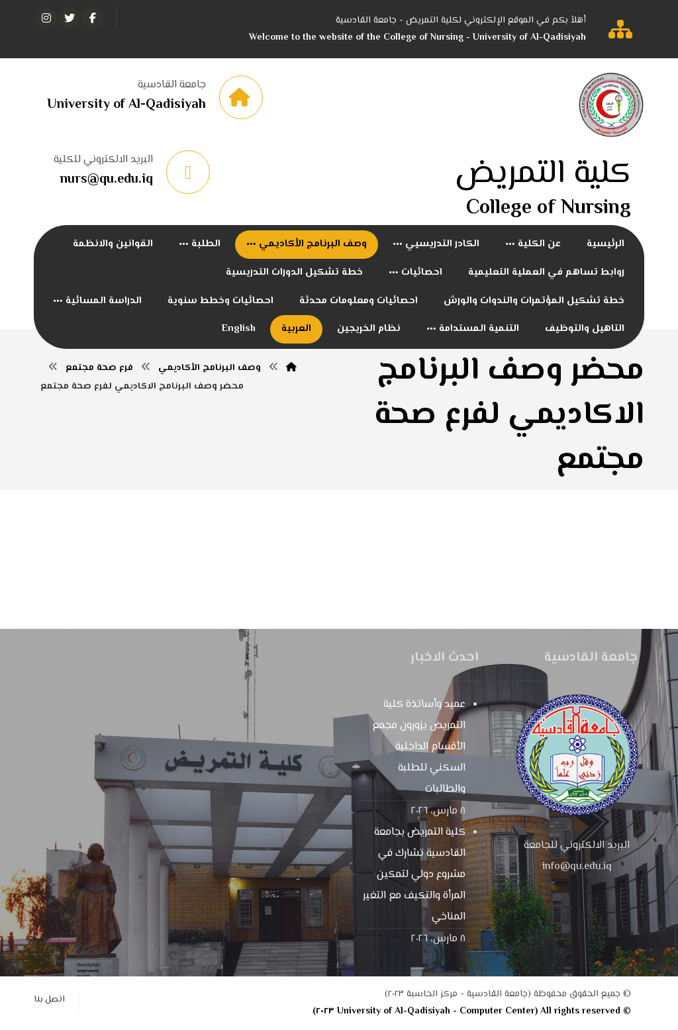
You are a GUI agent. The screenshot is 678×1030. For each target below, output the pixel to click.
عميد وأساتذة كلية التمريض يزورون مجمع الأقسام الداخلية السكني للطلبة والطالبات (418, 747)
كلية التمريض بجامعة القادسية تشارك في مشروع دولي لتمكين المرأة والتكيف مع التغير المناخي (414, 875)
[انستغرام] (46, 17)
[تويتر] (69, 17)
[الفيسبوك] (92, 17)
